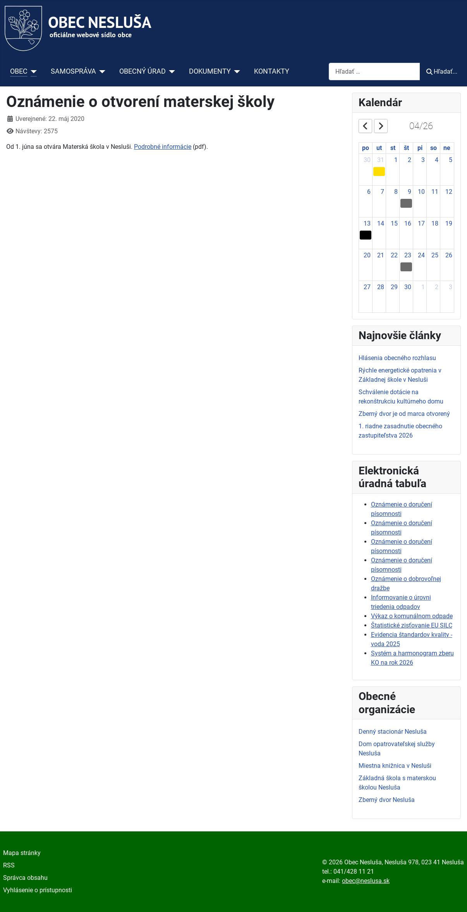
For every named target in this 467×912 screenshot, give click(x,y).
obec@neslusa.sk (366, 880)
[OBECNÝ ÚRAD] (170, 71)
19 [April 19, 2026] (448, 223)
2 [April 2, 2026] (409, 160)
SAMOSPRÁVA (73, 71)
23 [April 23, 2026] (407, 255)
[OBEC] (32, 71)
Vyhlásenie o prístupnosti (37, 890)
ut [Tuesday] (379, 148)
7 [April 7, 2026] (382, 191)
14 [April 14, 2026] (380, 223)
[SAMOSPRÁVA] (101, 71)
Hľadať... (441, 71)
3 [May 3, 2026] (450, 287)
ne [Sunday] (446, 148)
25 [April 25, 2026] (434, 255)
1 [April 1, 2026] (396, 160)
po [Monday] (365, 148)
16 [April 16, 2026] (407, 223)
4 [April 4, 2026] (436, 160)
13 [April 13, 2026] (367, 223)
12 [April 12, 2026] (448, 191)
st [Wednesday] (392, 148)
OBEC (18, 71)
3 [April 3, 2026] (423, 160)
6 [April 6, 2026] (369, 191)
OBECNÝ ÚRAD (142, 71)
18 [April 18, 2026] (434, 223)
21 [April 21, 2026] (380, 255)
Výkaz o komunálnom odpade (412, 616)
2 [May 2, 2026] (436, 287)
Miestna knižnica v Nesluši (395, 765)
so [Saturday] (433, 148)
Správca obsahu (25, 877)
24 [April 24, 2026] (421, 255)
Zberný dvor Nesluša (387, 799)
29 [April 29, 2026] (394, 287)
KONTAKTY (271, 71)
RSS (9, 865)
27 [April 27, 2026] (367, 287)
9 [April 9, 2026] (409, 191)
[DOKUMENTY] (235, 71)
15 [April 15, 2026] (394, 223)
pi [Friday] (419, 148)
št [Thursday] (406, 148)
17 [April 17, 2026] (421, 223)
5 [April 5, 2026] (450, 160)
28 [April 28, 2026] (380, 287)
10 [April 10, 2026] (421, 191)
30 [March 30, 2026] (367, 160)
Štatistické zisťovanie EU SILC (411, 625)
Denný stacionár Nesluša (393, 731)
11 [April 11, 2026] (434, 191)
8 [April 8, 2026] (396, 191)
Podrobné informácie (162, 146)
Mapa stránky (22, 853)
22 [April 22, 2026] (394, 255)
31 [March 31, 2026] (380, 160)
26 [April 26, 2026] (448, 255)
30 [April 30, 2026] (407, 287)
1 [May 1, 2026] (423, 287)
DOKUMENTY (210, 71)
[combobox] (374, 71)
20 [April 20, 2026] (367, 255)
